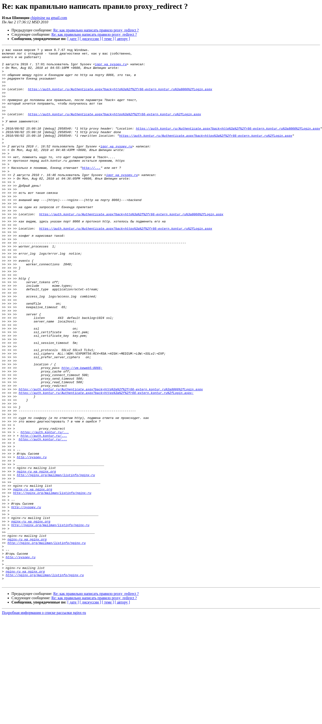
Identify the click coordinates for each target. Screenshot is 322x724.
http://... (91, 192)
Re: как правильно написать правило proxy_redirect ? (96, 30)
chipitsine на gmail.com (48, 18)
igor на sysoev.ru (111, 67)
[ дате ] (73, 39)
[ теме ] (108, 39)
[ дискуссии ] (90, 39)
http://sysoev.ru (32, 539)
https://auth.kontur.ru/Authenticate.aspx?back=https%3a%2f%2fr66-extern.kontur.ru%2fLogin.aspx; (106, 462)
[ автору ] (122, 39)
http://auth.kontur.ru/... (44, 513)
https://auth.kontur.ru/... (45, 509)
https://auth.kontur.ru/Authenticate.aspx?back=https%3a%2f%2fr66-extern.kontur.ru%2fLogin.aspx (114, 128)
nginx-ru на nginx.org (36, 556)
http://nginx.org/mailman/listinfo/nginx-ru (56, 560)
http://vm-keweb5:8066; (82, 432)
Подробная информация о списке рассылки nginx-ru (44, 720)
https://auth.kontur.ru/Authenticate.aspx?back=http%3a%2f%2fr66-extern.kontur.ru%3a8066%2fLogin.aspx (120, 98)
